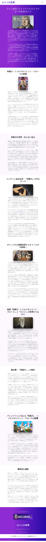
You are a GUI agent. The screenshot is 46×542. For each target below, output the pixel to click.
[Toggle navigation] (42, 2)
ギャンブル (19, 212)
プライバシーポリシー (23, 533)
